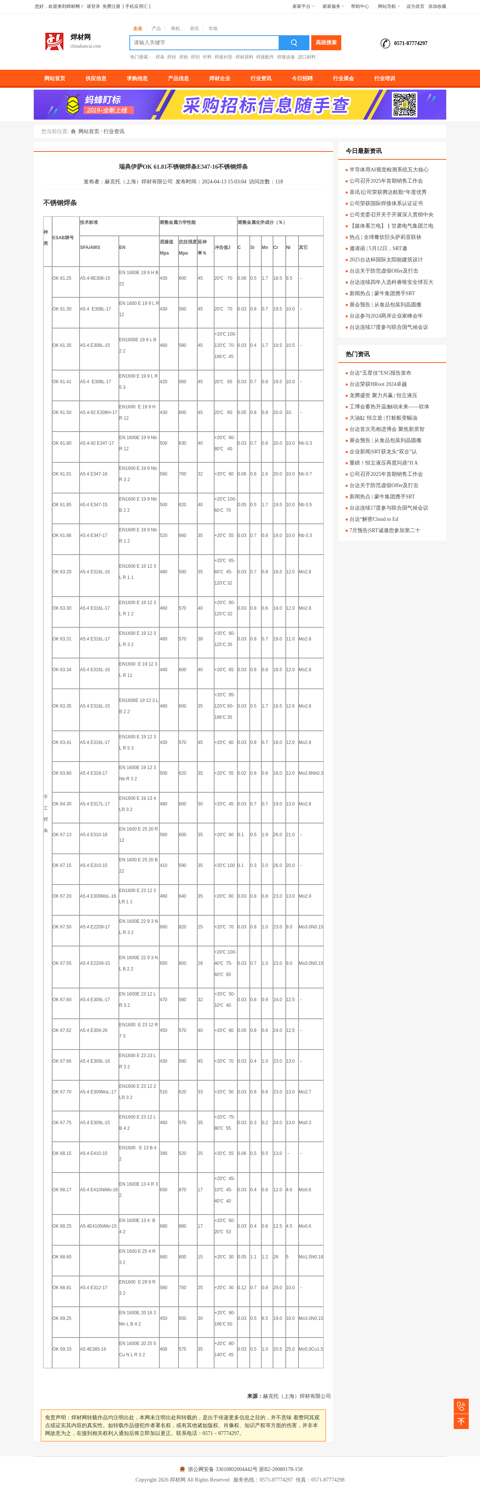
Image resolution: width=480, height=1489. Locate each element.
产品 (156, 28)
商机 (175, 28)
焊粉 (183, 57)
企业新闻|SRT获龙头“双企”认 (383, 451)
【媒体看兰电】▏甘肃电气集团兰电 (392, 226)
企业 (137, 28)
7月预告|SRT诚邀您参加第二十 (385, 530)
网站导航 (389, 6)
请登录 (93, 6)
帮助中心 (360, 6)
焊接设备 (286, 57)
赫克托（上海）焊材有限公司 (139, 181)
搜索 (294, 42)
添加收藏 (437, 6)
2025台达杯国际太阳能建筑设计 (386, 259)
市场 (213, 28)
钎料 (207, 57)
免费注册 (111, 6)
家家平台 (303, 6)
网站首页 (88, 131)
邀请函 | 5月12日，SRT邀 (378, 248)
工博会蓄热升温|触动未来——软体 (389, 406)
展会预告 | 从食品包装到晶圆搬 (386, 304)
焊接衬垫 (223, 57)
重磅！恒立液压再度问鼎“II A (384, 463)
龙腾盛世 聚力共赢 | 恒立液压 (383, 395)
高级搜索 (326, 42)
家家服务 (333, 6)
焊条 (160, 57)
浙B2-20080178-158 (281, 1469)
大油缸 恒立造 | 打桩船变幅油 (383, 418)
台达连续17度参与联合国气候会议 (389, 327)
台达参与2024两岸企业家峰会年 (386, 316)
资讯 (194, 28)
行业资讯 (114, 131)
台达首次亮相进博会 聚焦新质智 (387, 429)
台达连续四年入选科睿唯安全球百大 (392, 282)
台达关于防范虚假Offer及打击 (384, 271)
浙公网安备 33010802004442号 (217, 1469)
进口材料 (307, 57)
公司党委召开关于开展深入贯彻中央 (392, 214)
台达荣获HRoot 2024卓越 (378, 384)
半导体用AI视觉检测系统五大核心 (389, 169)
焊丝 (171, 57)
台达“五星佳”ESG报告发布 (380, 373)
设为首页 (415, 6)
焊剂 (195, 57)
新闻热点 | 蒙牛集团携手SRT (382, 293)
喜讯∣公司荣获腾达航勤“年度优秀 (388, 192)
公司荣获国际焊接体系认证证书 (386, 203)
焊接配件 (265, 57)
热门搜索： (141, 57)
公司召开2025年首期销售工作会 (386, 181)
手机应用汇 (136, 6)
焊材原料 (245, 57)
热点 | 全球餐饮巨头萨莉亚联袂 (386, 237)
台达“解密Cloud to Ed (374, 519)
